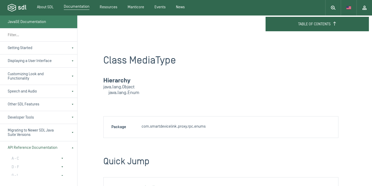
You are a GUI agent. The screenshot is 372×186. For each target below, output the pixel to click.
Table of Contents (317, 24)
